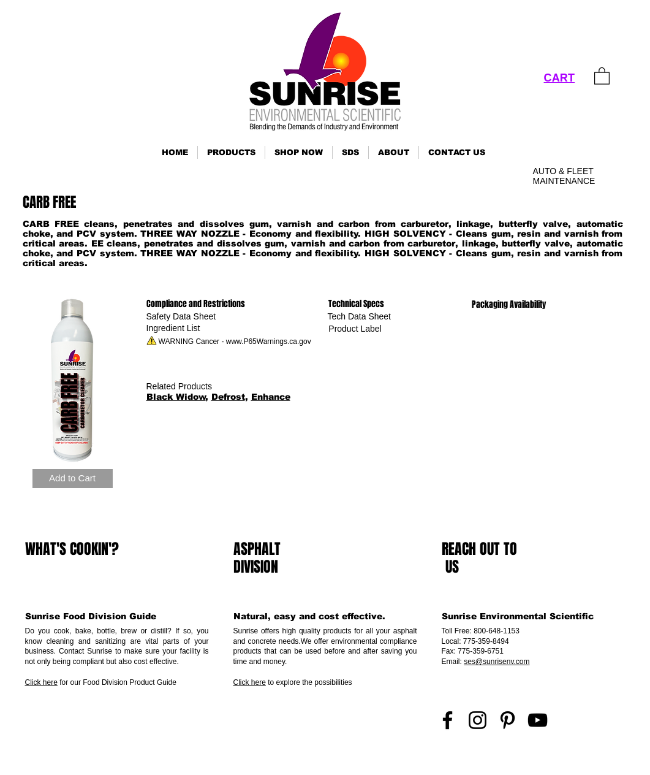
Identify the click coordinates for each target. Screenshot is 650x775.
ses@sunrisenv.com (496, 661)
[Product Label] (355, 329)
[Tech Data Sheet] (359, 317)
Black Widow (176, 397)
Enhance (270, 397)
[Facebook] (447, 720)
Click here (41, 682)
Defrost (228, 397)
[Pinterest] (508, 720)
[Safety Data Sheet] (181, 317)
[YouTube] (538, 720)
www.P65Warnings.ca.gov (268, 341)
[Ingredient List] (173, 328)
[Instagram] (477, 720)
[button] (231, 152)
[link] (602, 75)
